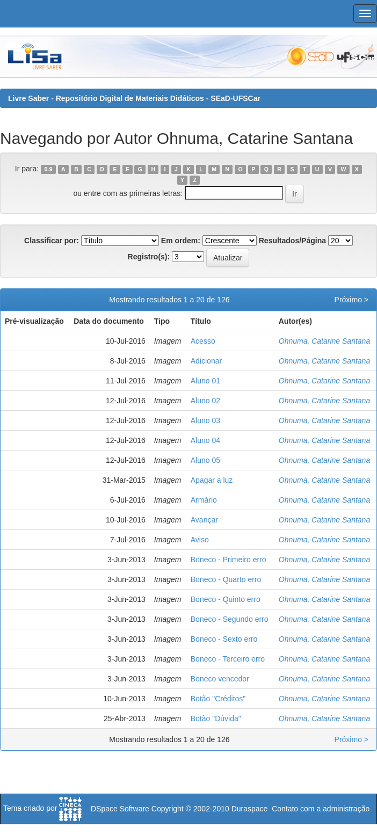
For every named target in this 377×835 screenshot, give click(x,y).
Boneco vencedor (220, 678)
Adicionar (206, 361)
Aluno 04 (205, 440)
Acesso (203, 341)
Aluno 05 (205, 460)
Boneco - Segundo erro (230, 619)
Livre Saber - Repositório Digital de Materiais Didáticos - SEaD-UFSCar (134, 98)
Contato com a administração (320, 808)
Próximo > (351, 299)
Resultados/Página (292, 240)
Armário (204, 500)
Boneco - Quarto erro (226, 579)
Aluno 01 (205, 380)
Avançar (204, 519)
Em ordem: (180, 240)
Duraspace (249, 808)
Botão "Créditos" (218, 698)
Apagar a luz (212, 480)
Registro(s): (149, 256)
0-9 (48, 169)
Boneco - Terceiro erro (228, 659)
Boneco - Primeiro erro (228, 559)
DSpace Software (120, 808)
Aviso (200, 539)
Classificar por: (51, 240)
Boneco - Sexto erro (224, 639)
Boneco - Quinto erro (225, 599)
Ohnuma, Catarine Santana (324, 341)
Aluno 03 (205, 420)
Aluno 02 (205, 400)
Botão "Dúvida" (216, 718)
